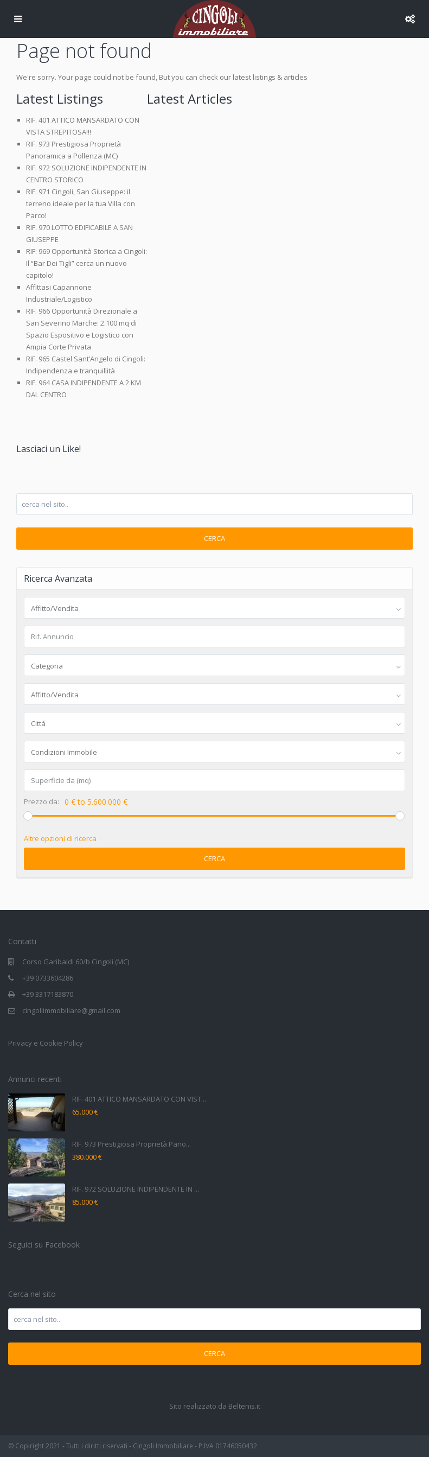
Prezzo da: (41, 801)
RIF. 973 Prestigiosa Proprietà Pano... (131, 1144)
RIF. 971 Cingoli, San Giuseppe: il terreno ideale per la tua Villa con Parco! (80, 203)
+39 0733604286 (47, 978)
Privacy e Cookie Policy (45, 1043)
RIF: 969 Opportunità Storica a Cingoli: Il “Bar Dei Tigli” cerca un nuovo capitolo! (86, 263)
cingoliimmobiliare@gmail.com (71, 1010)
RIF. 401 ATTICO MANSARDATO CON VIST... (139, 1099)
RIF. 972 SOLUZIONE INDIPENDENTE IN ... (135, 1189)
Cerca (214, 538)
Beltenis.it (244, 1406)
